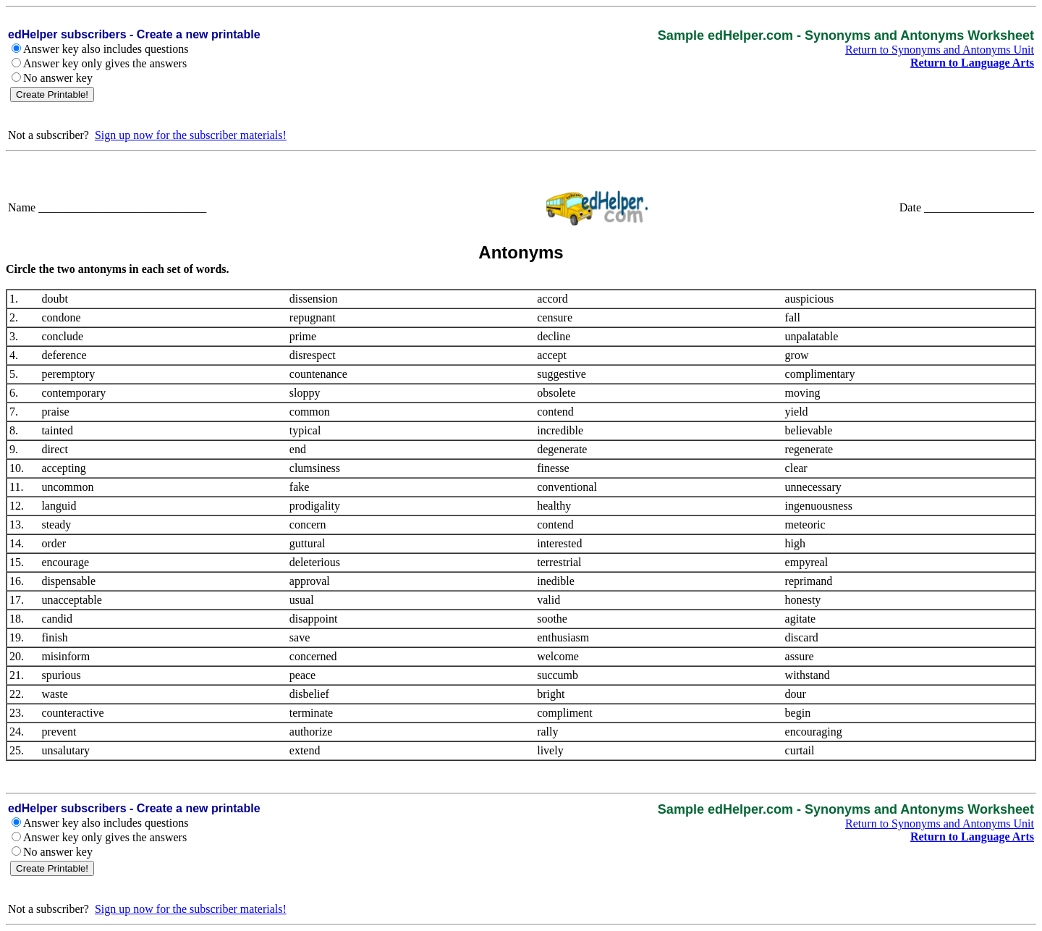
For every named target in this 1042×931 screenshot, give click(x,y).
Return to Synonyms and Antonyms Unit (939, 49)
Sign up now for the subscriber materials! (191, 135)
